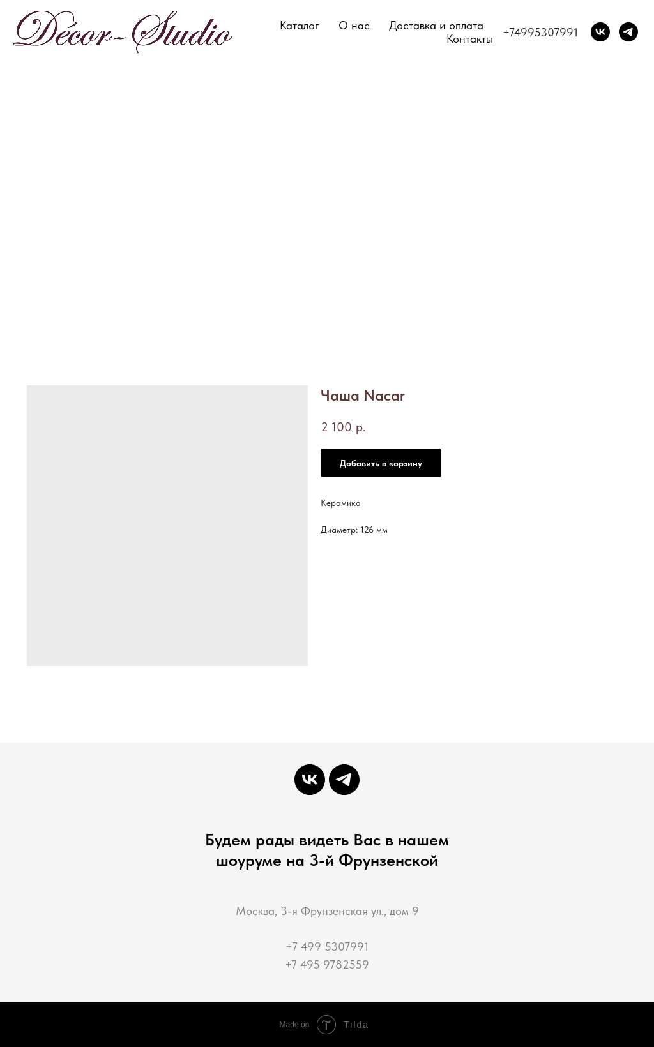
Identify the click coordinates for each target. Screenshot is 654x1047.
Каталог (299, 25)
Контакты (469, 38)
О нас (354, 25)
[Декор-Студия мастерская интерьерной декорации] (600, 31)
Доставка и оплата (436, 25)
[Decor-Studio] (628, 31)
